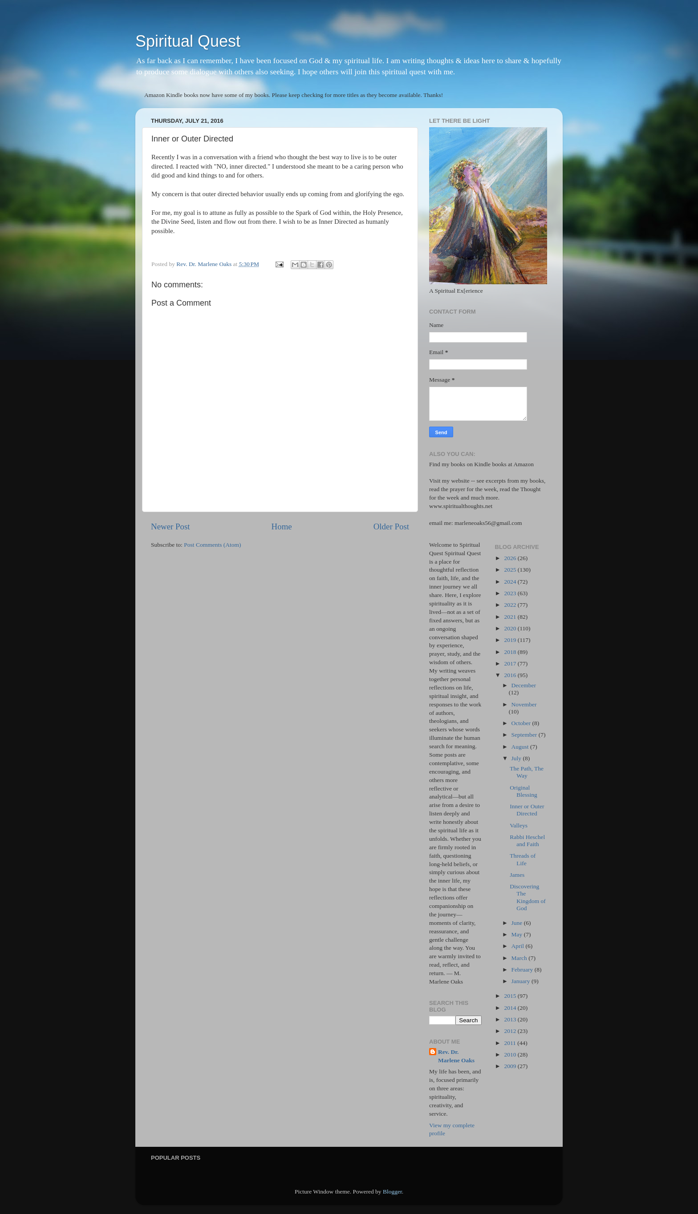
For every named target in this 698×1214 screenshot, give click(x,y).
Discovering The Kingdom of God (528, 897)
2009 (510, 1066)
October (521, 723)
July (517, 758)
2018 (510, 652)
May (517, 934)
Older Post (391, 526)
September (525, 734)
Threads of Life (523, 859)
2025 (510, 569)
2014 (510, 1007)
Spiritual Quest (187, 41)
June (517, 923)
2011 (510, 1043)
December (523, 685)
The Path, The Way (527, 772)
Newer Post (170, 526)
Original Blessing (523, 791)
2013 (510, 1019)
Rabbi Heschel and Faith (527, 840)
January (521, 981)
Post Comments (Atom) (212, 544)
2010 (510, 1054)
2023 (510, 593)
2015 (510, 995)
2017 (510, 663)
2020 (510, 628)
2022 (510, 604)
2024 (510, 581)
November (524, 704)
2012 (510, 1031)
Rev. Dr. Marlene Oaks (456, 1056)
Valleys (519, 825)
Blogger (392, 1191)
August (520, 746)
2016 (510, 675)
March (520, 958)
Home (282, 526)
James (517, 874)
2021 (510, 616)
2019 (510, 640)
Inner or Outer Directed (527, 810)
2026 (510, 558)
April (518, 946)
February (523, 969)
